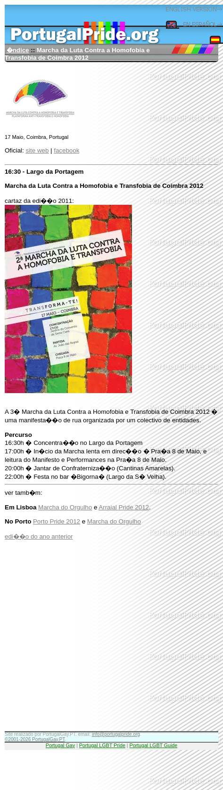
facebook (66, 150)
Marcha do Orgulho (65, 507)
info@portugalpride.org (116, 734)
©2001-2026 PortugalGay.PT (35, 739)
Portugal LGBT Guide (154, 745)
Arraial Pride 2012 (124, 507)
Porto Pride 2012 (56, 521)
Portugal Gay (60, 745)
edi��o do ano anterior (39, 536)
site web (37, 150)
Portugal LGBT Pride (102, 745)
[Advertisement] (88, 643)
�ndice (18, 50)
